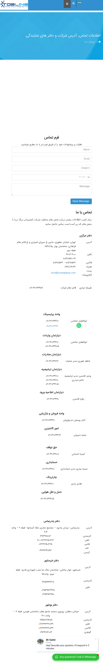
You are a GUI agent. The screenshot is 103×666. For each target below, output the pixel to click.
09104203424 (52, 326)
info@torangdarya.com (63, 273)
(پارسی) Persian (89, 2)
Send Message (81, 201)
